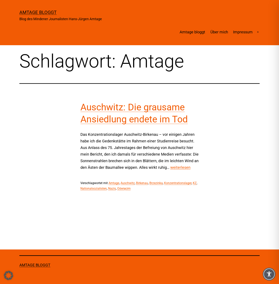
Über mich (219, 32)
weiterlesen (180, 167)
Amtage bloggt (38, 12)
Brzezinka (156, 183)
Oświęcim (124, 188)
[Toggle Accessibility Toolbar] (269, 274)
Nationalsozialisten (93, 188)
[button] (8, 275)
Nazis (112, 188)
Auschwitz (128, 183)
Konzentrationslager (177, 183)
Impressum (243, 32)
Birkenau (142, 183)
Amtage (113, 183)
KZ (195, 183)
